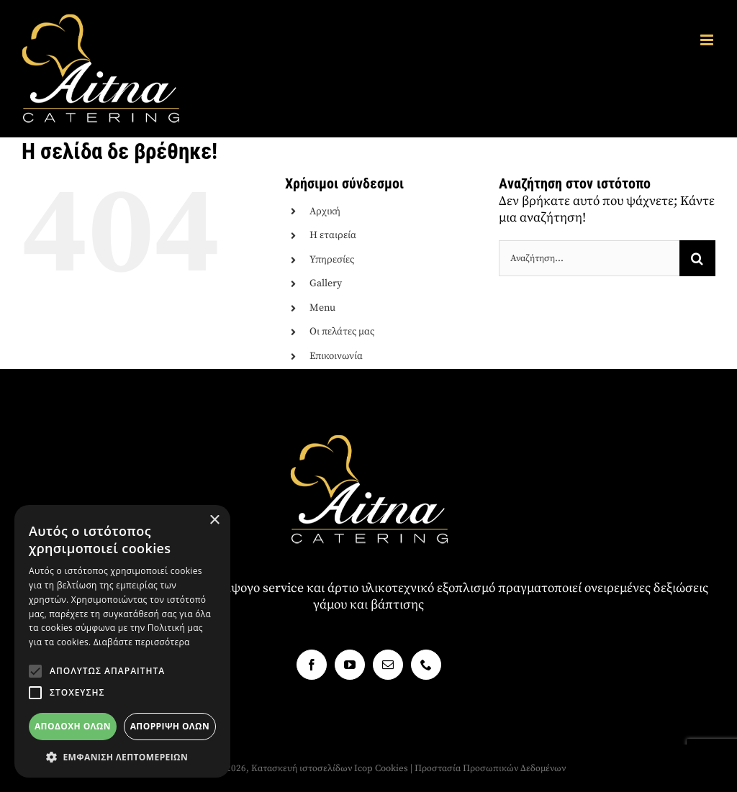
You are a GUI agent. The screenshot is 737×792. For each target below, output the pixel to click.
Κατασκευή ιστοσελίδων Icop (312, 768)
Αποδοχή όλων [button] (73, 726)
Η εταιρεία (332, 235)
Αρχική (324, 211)
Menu (322, 307)
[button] (35, 671)
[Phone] (426, 665)
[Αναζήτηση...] (589, 258)
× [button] (214, 520)
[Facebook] (312, 665)
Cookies (391, 768)
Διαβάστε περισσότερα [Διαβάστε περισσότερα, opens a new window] (142, 642)
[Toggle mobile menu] (707, 39)
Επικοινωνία (336, 356)
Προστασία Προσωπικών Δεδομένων (490, 768)
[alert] (122, 641)
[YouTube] (350, 665)
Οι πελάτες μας (341, 331)
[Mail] (388, 665)
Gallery (325, 283)
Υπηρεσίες (331, 259)
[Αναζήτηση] (697, 258)
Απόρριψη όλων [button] (169, 726)
